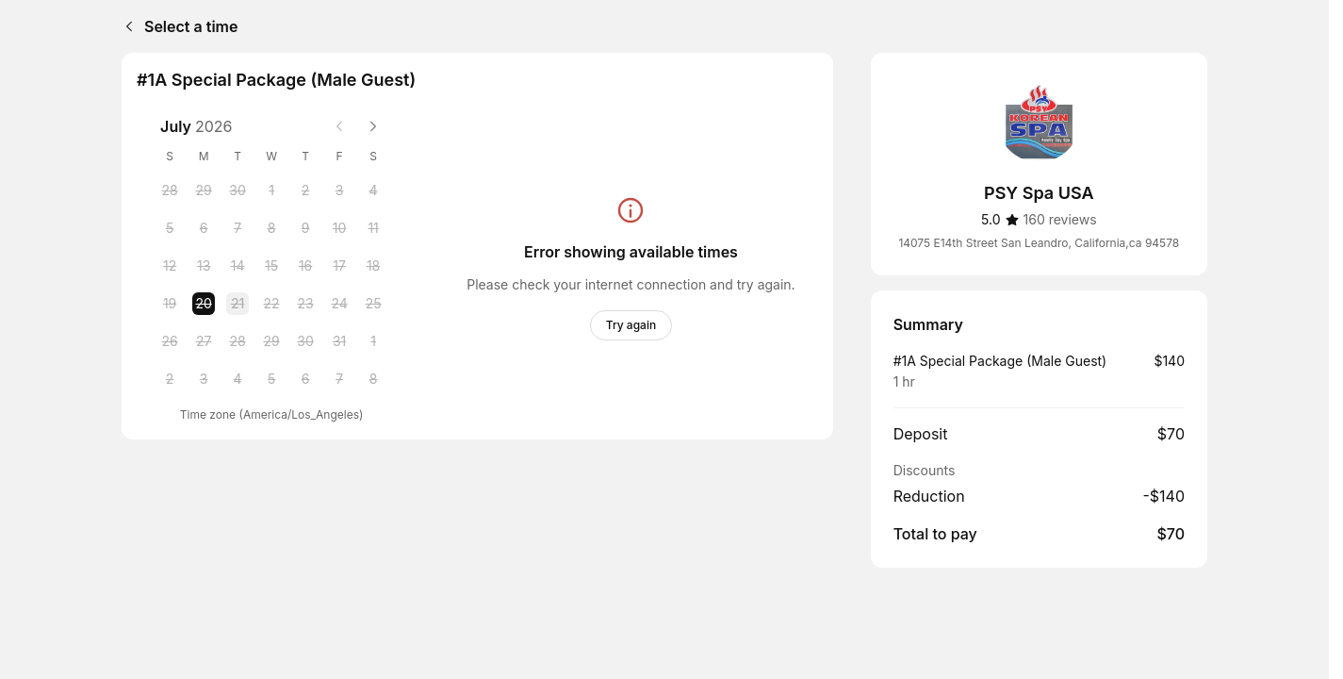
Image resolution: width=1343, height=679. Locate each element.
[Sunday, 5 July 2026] (169, 228)
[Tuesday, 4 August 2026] (237, 379)
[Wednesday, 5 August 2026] (271, 379)
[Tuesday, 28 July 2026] (237, 341)
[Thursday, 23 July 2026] (305, 303)
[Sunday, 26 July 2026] (169, 341)
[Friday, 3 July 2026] (339, 190)
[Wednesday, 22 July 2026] (271, 303)
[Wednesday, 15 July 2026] (271, 266)
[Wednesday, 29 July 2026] (271, 341)
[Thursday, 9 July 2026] (305, 228)
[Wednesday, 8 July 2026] (271, 228)
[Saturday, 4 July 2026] (373, 190)
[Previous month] (339, 126)
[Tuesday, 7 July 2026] (237, 228)
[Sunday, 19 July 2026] (169, 303)
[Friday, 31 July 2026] (339, 341)
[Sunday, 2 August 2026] (169, 379)
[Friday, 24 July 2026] (339, 303)
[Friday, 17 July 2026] (339, 266)
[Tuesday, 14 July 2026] (237, 266)
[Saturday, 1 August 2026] (373, 341)
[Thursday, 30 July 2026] (305, 341)
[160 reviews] (1060, 219)
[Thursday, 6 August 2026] (305, 379)
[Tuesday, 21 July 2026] (237, 303)
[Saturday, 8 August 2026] (373, 379)
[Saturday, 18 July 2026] (373, 266)
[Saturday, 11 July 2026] (373, 228)
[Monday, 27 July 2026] (203, 341)
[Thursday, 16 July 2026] (305, 266)
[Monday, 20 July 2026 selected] (203, 303)
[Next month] (373, 126)
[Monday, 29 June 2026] (203, 190)
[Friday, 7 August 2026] (339, 379)
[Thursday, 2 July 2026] (305, 190)
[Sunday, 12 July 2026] (169, 266)
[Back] (125, 26)
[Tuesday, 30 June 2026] (237, 190)
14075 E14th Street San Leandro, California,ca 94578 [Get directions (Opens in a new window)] (1038, 243)
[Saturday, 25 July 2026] (373, 303)
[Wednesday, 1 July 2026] (271, 190)
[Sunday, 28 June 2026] (169, 190)
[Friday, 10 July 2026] (339, 228)
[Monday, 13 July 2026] (203, 266)
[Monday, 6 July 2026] (203, 228)
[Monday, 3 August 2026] (203, 379)
